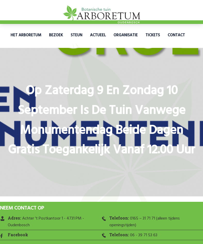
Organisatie (125, 35)
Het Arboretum (26, 35)
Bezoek (56, 35)
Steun (76, 35)
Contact (176, 35)
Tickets (152, 35)
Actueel (98, 35)
